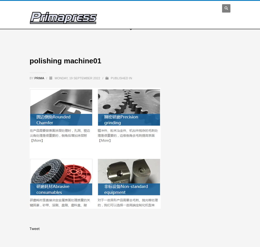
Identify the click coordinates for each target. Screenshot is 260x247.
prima (40, 78)
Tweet (35, 228)
